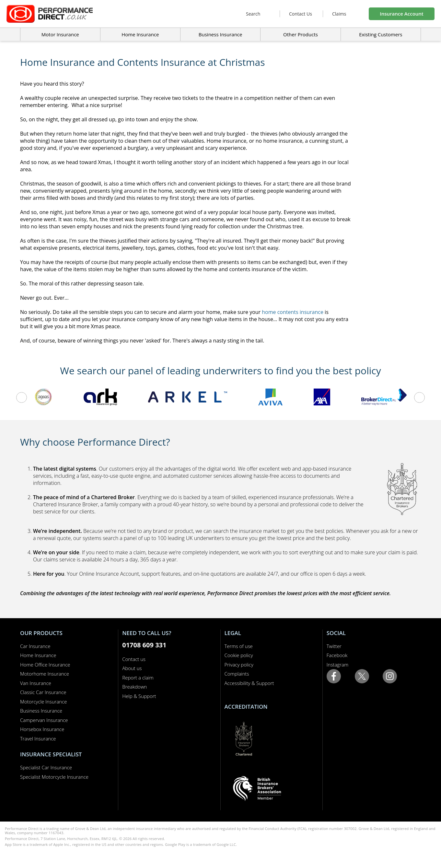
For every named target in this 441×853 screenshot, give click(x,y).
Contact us (133, 659)
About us (132, 668)
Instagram (337, 664)
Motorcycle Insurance (43, 701)
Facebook (337, 655)
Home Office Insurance (45, 664)
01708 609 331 (144, 645)
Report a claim (138, 677)
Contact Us (300, 14)
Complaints (237, 673)
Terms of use (239, 646)
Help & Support (139, 696)
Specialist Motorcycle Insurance (54, 777)
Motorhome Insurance (44, 673)
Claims (339, 14)
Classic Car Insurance (43, 692)
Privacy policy (239, 664)
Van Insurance (35, 683)
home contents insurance (292, 312)
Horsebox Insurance (42, 729)
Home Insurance (38, 655)
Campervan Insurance (44, 720)
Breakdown (134, 686)
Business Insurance (220, 34)
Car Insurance (35, 646)
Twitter (334, 646)
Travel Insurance (38, 738)
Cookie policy (239, 655)
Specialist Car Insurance (46, 767)
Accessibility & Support (249, 683)
